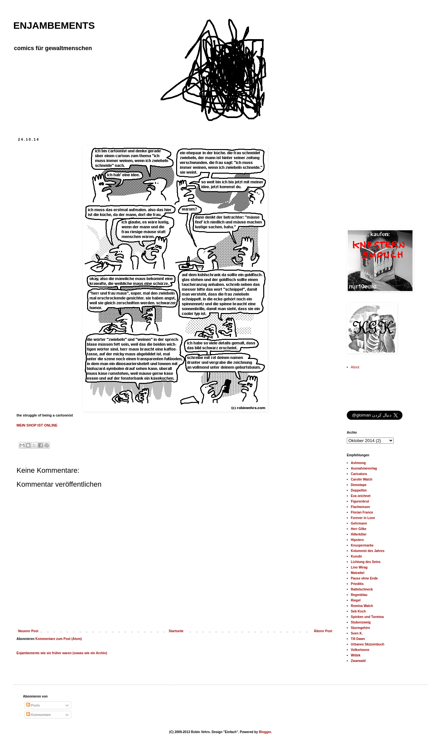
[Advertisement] (387, 177)
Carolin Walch (361, 479)
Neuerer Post (28, 631)
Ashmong (358, 463)
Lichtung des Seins (366, 562)
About (355, 367)
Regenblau (359, 595)
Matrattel (358, 573)
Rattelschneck (362, 589)
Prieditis (357, 584)
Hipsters (357, 540)
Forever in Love (363, 518)
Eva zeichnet (361, 496)
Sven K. (357, 633)
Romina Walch (362, 606)
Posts (33, 705)
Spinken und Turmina (367, 617)
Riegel (356, 600)
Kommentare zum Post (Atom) (58, 639)
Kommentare (38, 715)
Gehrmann (359, 523)
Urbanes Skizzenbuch (367, 644)
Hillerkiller (359, 534)
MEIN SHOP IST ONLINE (37, 425)
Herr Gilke (359, 529)
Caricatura (359, 474)
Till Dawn (358, 639)
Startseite (176, 631)
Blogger (265, 732)
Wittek (356, 655)
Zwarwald (358, 661)
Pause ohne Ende (364, 578)
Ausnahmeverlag (364, 468)
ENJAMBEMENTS (54, 25)
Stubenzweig (361, 622)
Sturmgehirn (360, 628)
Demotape (359, 485)
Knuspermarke (362, 545)
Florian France (362, 512)
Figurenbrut (360, 501)
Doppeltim (359, 490)
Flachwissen (360, 507)
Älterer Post (323, 631)
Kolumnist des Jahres (368, 551)
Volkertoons (360, 650)
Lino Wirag (359, 567)
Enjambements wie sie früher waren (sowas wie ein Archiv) (62, 653)
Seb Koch (358, 611)
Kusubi (356, 556)
